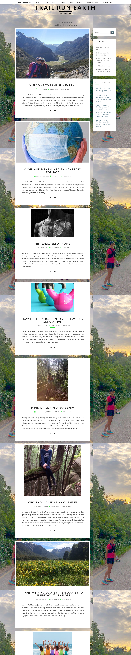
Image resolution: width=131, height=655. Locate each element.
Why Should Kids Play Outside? (52, 502)
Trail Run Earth (24, 2)
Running (45, 2)
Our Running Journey (92, 2)
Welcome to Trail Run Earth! (53, 85)
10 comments (66, 599)
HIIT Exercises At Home (52, 243)
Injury (53, 2)
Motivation (63, 2)
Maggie (98, 105)
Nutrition (79, 2)
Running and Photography (52, 408)
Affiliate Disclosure (108, 2)
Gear (71, 2)
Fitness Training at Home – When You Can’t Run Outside (103, 60)
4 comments (66, 506)
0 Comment (65, 89)
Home (37, 2)
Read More (53, 111)
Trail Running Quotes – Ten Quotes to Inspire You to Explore (52, 594)
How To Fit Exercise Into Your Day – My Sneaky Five (52, 320)
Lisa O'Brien (54, 89)
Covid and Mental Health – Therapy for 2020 (52, 171)
